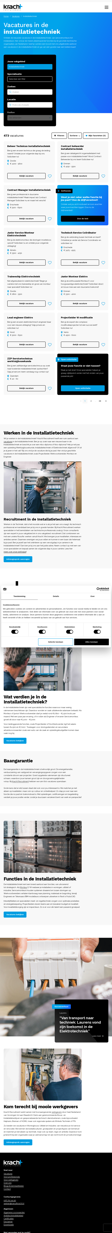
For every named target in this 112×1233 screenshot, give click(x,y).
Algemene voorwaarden (14, 1212)
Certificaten (9, 1218)
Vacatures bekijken (15, 741)
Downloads (9, 1225)
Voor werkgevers (11, 1180)
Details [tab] (56, 596)
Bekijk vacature (26, 176)
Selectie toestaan (55, 642)
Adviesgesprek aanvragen (18, 559)
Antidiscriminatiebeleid (13, 1215)
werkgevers (57, 1112)
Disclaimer (8, 1221)
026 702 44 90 (10, 1200)
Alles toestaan (91, 642)
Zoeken (11, 86)
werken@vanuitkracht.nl (14, 1203)
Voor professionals (12, 1177)
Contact (7, 1189)
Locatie (11, 99)
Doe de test (82, 219)
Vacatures (16, 16)
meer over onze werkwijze (15, 552)
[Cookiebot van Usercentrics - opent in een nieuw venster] (98, 589)
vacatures (8, 441)
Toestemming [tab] (19, 596)
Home (6, 16)
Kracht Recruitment (20, 781)
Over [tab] (92, 596)
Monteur (23, 887)
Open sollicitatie (82, 388)
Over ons (7, 1183)
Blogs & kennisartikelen (14, 1186)
